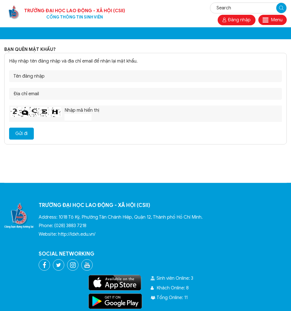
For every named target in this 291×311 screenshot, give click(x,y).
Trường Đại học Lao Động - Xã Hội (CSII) (74, 14)
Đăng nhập (237, 20)
